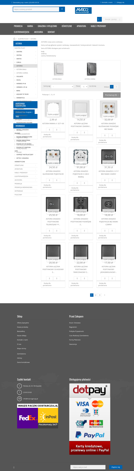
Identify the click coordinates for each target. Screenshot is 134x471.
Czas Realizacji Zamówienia (78, 335)
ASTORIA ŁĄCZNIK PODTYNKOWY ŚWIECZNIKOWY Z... (80, 269)
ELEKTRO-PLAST (23, 39)
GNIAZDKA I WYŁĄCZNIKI (47, 26)
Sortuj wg (47, 86)
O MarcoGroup (21, 247)
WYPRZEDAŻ (19, 191)
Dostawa (19, 236)
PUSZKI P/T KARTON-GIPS (23, 149)
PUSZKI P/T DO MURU (23, 144)
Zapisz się (115, 467)
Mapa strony (21, 348)
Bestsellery (21, 331)
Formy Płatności (21, 254)
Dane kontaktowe (23, 362)
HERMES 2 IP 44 (21, 87)
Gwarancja (73, 344)
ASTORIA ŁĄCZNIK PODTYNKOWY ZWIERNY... (81, 124)
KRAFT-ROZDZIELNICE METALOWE (23, 103)
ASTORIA (19, 66)
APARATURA (81, 26)
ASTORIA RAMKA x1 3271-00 (53, 123)
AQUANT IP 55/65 (22, 94)
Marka (30, 26)
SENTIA (18, 59)
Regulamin (73, 327)
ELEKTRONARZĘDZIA (21, 31)
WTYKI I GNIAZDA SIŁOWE (22, 131)
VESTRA (19, 55)
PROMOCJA (18, 184)
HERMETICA (20, 98)
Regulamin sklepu (22, 243)
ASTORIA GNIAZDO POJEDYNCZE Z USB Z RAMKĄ (81, 174)
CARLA (18, 62)
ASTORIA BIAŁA (21, 69)
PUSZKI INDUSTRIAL (23, 140)
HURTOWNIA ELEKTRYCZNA (21, 204)
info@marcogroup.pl (30, 399)
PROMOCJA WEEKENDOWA (23, 187)
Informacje (20, 231)
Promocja (18, 26)
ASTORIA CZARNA (22, 73)
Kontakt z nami (107, 2)
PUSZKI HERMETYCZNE (24, 137)
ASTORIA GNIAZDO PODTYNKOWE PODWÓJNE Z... (81, 222)
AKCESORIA (38, 31)
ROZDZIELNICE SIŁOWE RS (23, 124)
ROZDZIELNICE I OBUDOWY (21, 117)
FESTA (18, 80)
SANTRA (19, 52)
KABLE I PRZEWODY (98, 26)
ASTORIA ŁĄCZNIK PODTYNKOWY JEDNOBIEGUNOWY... (108, 269)
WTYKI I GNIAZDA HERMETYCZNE (22, 160)
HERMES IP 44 (21, 84)
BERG (18, 91)
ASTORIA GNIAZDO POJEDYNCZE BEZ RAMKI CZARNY (108, 222)
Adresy (19, 358)
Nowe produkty (22, 327)
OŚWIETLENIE (67, 26)
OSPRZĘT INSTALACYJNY (24, 155)
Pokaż (78, 86)
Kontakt (19, 258)
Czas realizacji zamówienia (25, 251)
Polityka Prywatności (76, 331)
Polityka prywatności (23, 240)
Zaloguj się (120, 2)
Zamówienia (21, 354)
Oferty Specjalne (23, 323)
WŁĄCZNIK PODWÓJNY (23, 224)
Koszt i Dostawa (74, 323)
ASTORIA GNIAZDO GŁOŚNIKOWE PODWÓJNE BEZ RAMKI (109, 126)
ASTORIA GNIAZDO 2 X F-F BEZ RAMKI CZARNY (109, 172)
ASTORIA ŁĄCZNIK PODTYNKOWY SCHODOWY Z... (53, 269)
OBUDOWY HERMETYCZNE (20, 110)
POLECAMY (18, 195)
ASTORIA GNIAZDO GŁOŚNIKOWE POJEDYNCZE (53, 172)
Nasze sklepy (21, 335)
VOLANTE (19, 76)
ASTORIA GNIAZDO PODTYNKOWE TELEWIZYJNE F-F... (53, 222)
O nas (19, 344)
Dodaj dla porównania (47, 135)
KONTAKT (51, 31)
